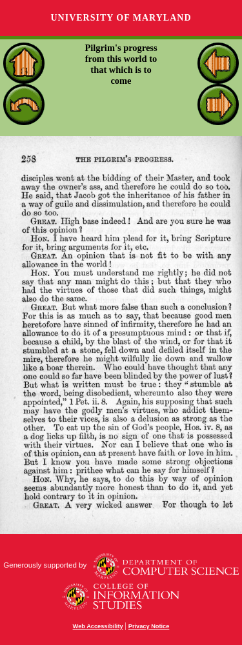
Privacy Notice (149, 626)
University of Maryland (120, 18)
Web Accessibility (98, 626)
